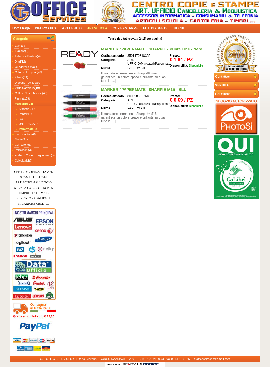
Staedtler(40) (27, 108)
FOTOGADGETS (155, 28)
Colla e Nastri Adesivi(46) (31, 93)
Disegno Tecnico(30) (28, 82)
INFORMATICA (46, 28)
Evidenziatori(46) (26, 134)
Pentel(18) (25, 113)
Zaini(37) (20, 45)
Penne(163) (22, 98)
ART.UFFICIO (72, 28)
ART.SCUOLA (97, 28)
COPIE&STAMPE (125, 28)
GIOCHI (178, 28)
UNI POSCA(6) (28, 123)
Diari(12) (20, 61)
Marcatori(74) (24, 103)
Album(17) (21, 77)
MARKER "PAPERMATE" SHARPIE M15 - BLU (144, 89)
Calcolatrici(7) (23, 160)
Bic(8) (22, 118)
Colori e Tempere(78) (28, 72)
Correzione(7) (23, 144)
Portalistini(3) (23, 150)
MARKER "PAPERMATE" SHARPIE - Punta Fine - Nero (151, 49)
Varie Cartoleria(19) (27, 88)
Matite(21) (21, 139)
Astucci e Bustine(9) (28, 56)
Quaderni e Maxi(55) (28, 66)
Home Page (21, 28)
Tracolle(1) (21, 51)
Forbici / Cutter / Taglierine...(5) (35, 155)
